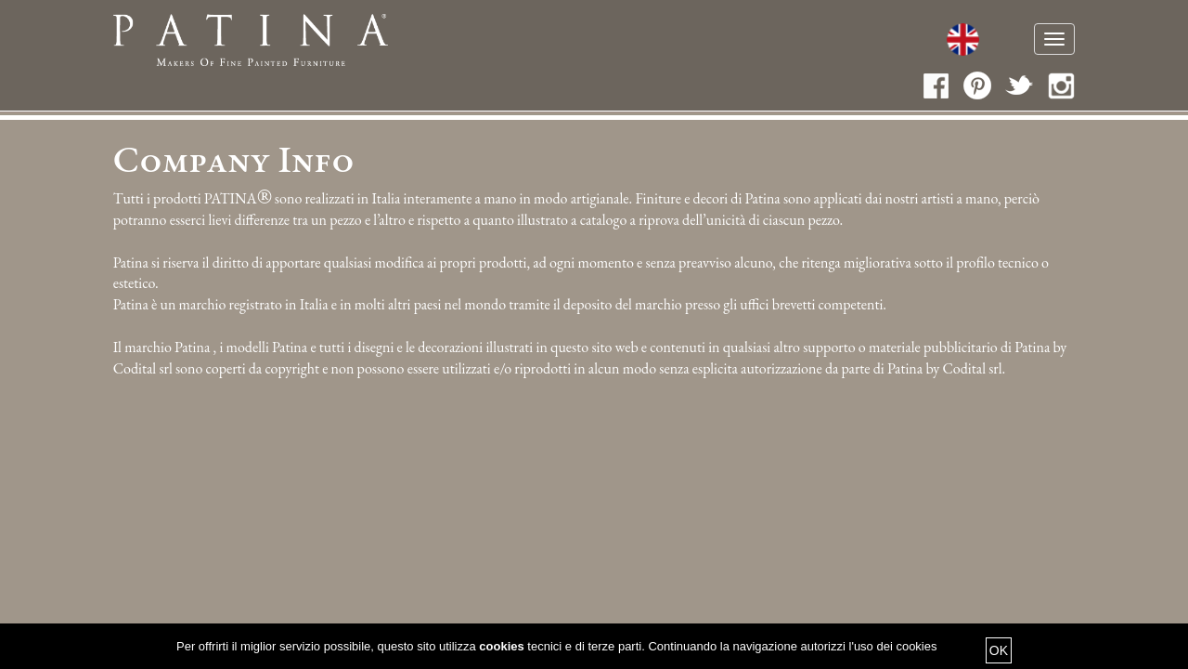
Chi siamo (421, 41)
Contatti (955, 41)
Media (879, 41)
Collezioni (742, 41)
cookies (501, 646)
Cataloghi (638, 41)
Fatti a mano (528, 41)
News (822, 41)
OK (998, 650)
